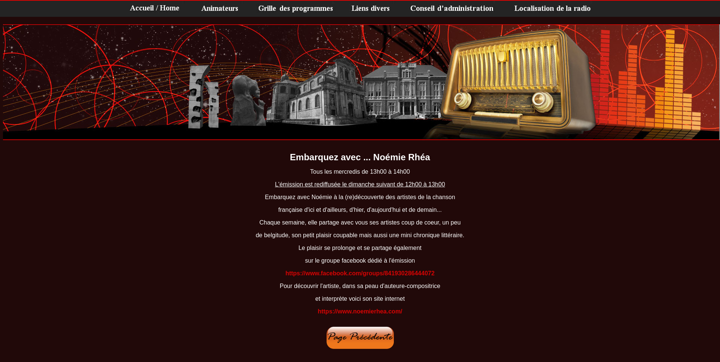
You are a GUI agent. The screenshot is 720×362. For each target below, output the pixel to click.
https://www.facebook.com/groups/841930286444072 (360, 273)
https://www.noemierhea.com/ (360, 311)
